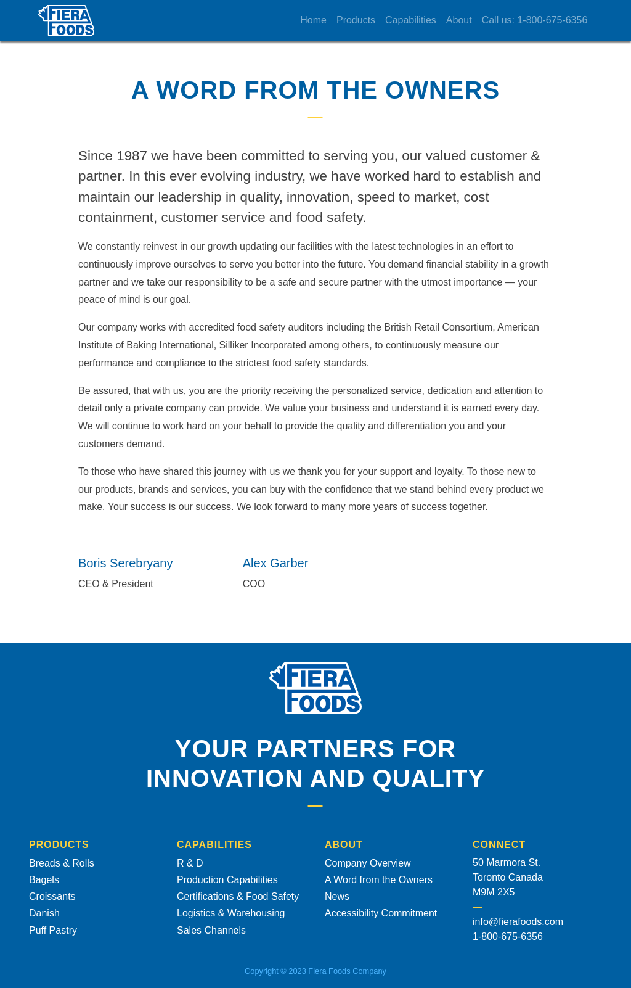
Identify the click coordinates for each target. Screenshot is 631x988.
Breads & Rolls (61, 863)
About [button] (469, 20)
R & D (190, 863)
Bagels (44, 880)
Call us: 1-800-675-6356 (544, 20)
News (337, 896)
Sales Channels (211, 930)
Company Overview (368, 863)
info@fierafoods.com (518, 921)
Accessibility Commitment (381, 913)
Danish (44, 913)
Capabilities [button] (420, 20)
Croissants (52, 896)
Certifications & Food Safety (238, 896)
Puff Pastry (53, 930)
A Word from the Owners (379, 880)
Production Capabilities (227, 880)
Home (323, 20)
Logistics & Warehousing (231, 913)
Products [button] (365, 20)
